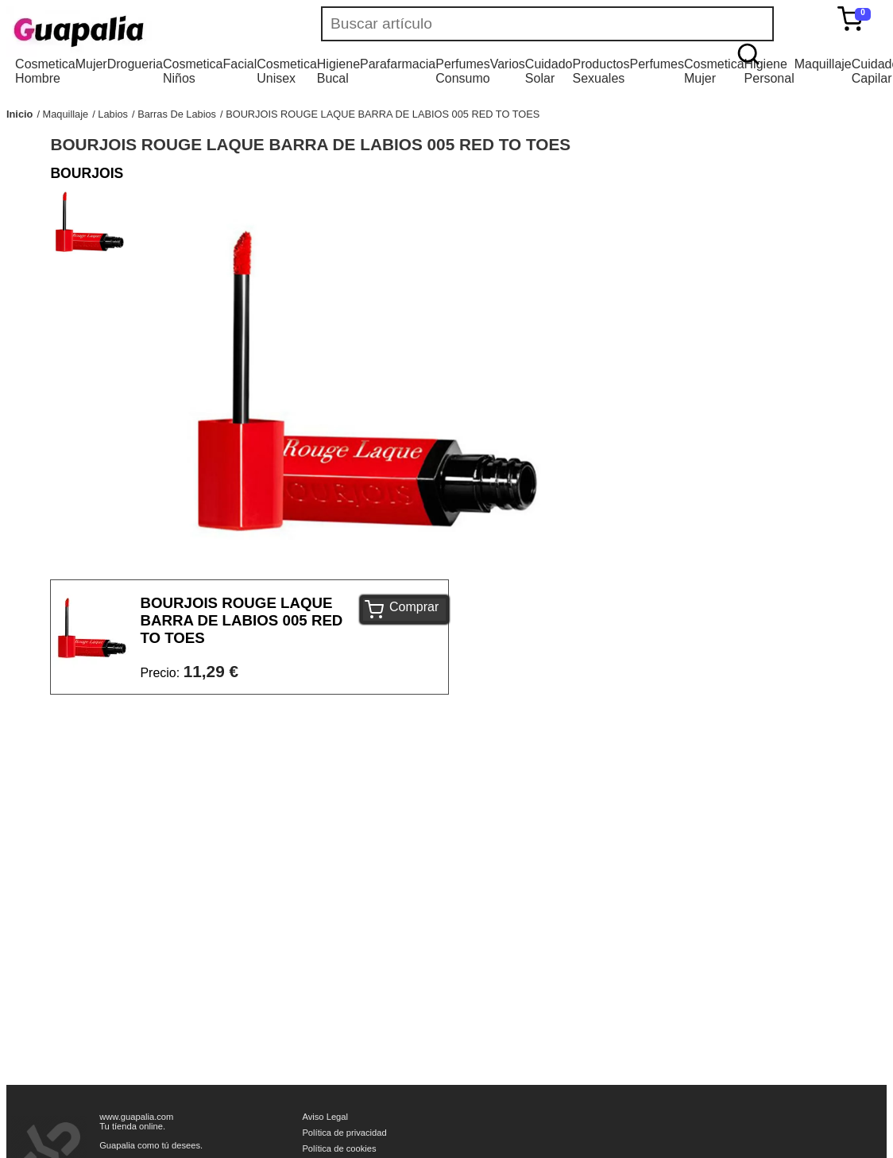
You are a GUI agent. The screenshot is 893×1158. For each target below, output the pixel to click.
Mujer (91, 64)
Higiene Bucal (338, 71)
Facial (240, 64)
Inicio (19, 114)
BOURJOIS (86, 173)
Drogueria (135, 64)
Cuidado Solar (549, 71)
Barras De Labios (176, 114)
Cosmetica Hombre (45, 71)
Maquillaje (823, 64)
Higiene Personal (769, 71)
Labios (113, 114)
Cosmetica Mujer (714, 71)
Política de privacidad (344, 1132)
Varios (507, 64)
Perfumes (657, 64)
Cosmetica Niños (193, 71)
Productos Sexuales (600, 71)
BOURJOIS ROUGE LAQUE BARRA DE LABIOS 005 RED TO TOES (382, 114)
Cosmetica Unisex (287, 71)
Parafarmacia (397, 64)
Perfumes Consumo (462, 71)
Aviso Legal (325, 1116)
